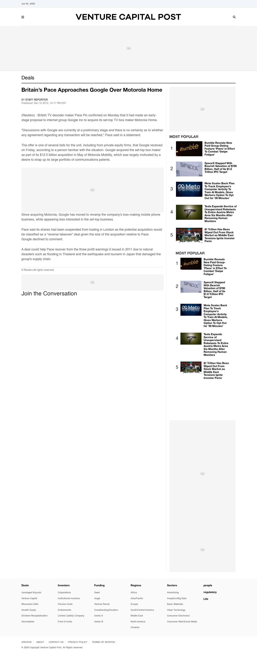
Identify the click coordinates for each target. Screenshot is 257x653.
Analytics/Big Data (176, 598)
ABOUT (40, 642)
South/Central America (142, 610)
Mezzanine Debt (29, 604)
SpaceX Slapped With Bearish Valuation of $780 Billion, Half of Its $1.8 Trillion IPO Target (221, 167)
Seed (97, 592)
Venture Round (101, 604)
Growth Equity (28, 610)
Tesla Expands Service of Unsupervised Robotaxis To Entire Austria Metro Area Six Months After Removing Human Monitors (221, 214)
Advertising (173, 592)
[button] (22, 16)
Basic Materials (175, 604)
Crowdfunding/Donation (106, 610)
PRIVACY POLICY (77, 642)
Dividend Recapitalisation (34, 616)
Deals (27, 77)
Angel (97, 598)
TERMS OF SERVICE (103, 642)
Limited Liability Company (71, 616)
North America (138, 622)
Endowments (64, 610)
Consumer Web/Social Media (182, 622)
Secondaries (27, 622)
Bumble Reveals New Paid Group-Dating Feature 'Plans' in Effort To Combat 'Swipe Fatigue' (220, 148)
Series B (98, 622)
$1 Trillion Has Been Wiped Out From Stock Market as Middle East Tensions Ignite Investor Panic (220, 235)
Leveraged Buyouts (31, 592)
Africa (134, 592)
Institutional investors (69, 598)
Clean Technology (176, 610)
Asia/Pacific (137, 598)
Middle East (137, 616)
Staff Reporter (36, 100)
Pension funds (65, 604)
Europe (134, 604)
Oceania (135, 627)
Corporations (64, 592)
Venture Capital (29, 598)
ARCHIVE (26, 642)
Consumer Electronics (178, 616)
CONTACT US (56, 642)
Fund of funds (65, 622)
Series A (98, 616)
